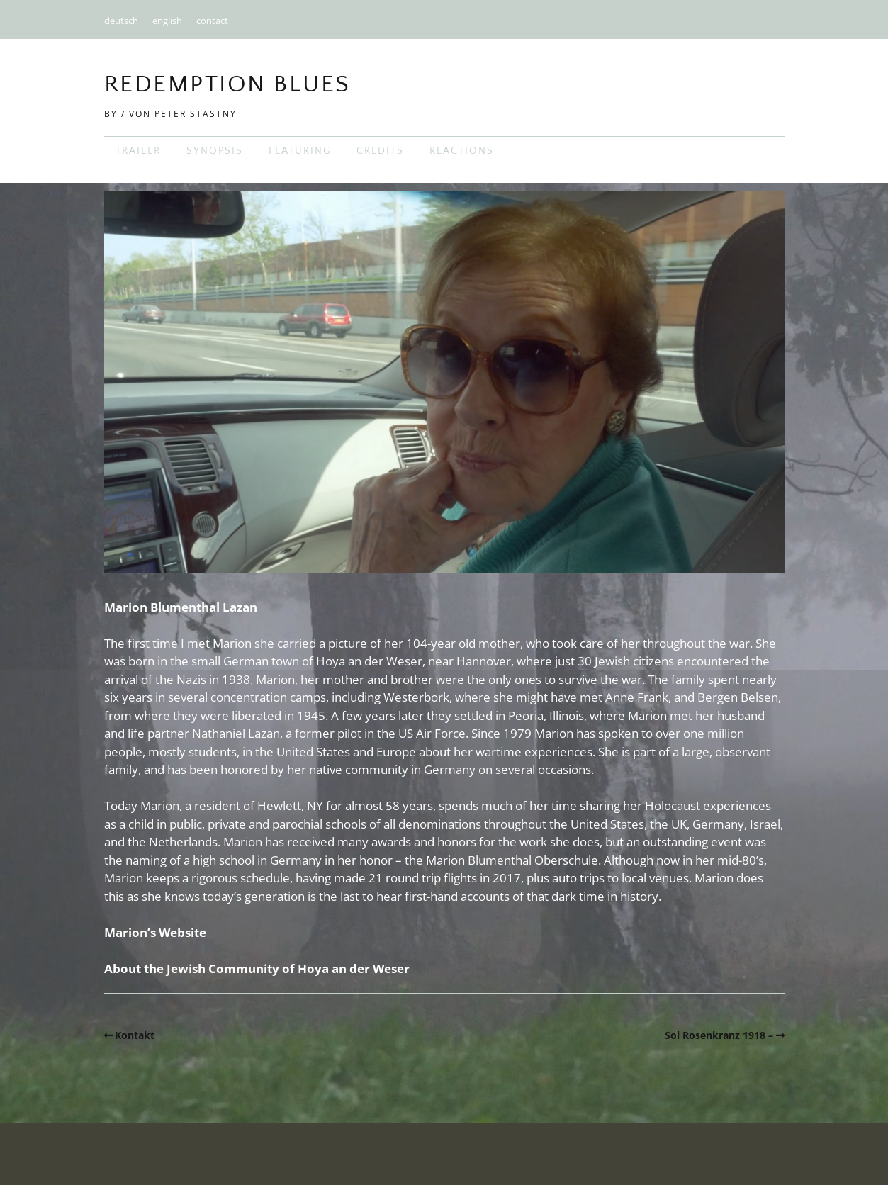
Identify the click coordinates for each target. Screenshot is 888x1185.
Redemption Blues (227, 84)
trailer (138, 151)
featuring (300, 151)
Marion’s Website (155, 932)
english (167, 20)
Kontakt (134, 1035)
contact (212, 20)
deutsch (121, 20)
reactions (461, 151)
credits (380, 151)
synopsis (214, 151)
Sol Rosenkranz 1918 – (719, 1035)
